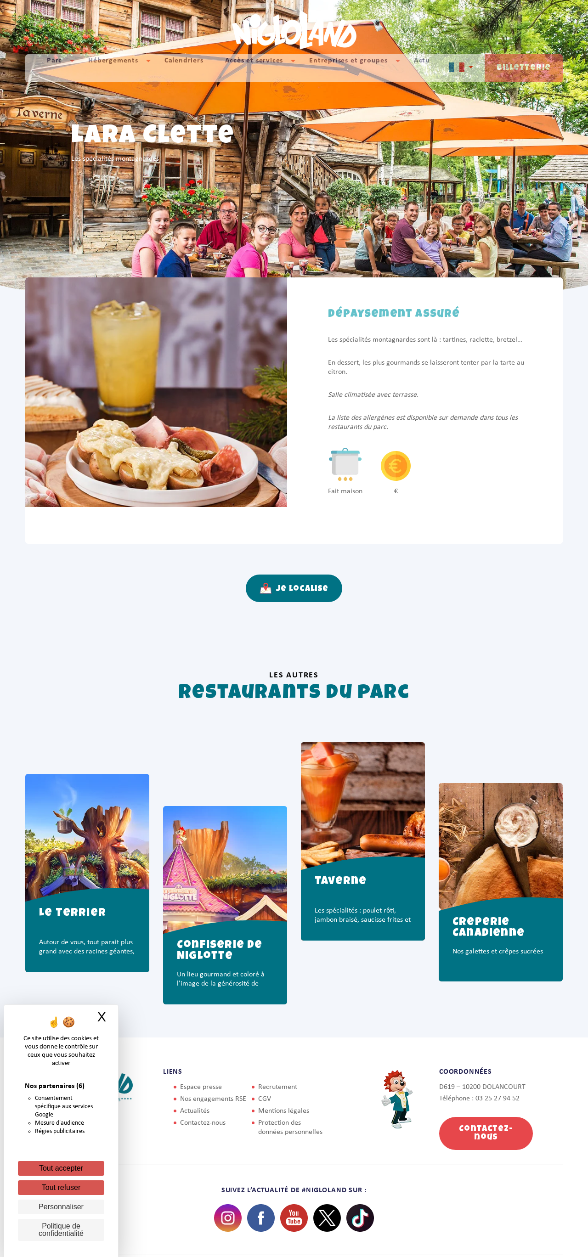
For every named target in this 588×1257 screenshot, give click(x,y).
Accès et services (254, 68)
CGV (264, 1099)
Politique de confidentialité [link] (61, 1229)
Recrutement (277, 1087)
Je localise (294, 588)
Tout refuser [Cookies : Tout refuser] (61, 1187)
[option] (87, 906)
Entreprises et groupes (348, 68)
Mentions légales (283, 1111)
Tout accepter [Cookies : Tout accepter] (61, 1168)
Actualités (194, 1111)
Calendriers (184, 68)
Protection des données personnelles (290, 1127)
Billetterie (524, 68)
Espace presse (201, 1087)
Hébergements (113, 68)
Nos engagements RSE (213, 1099)
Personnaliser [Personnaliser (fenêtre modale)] (61, 1207)
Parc (54, 68)
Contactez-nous (203, 1123)
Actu (422, 68)
